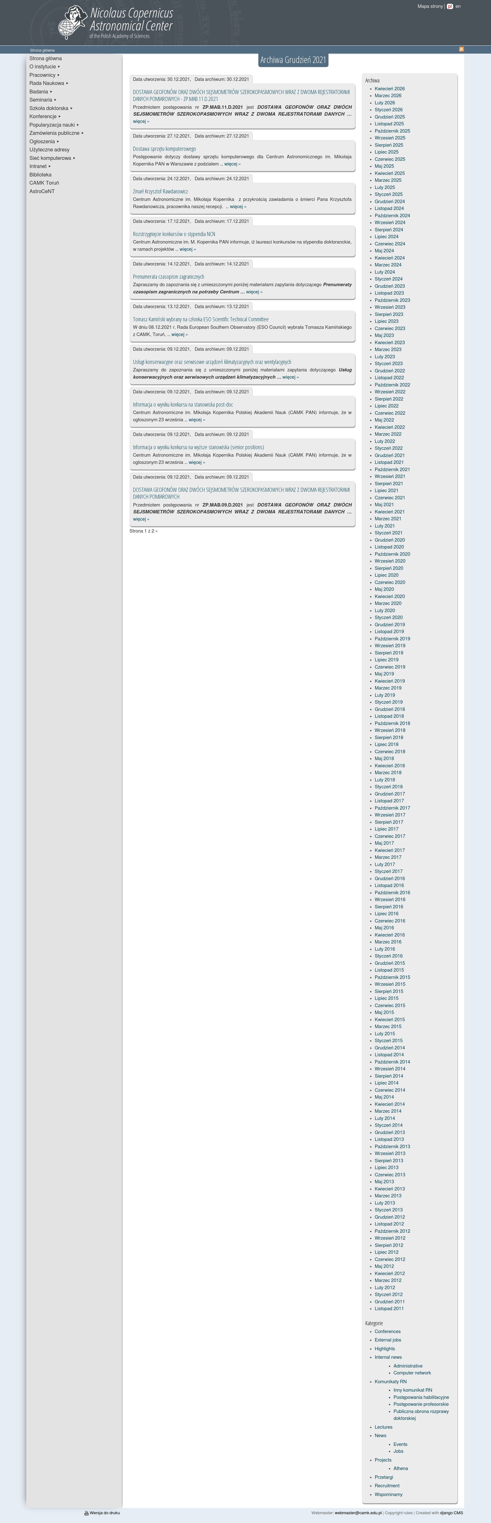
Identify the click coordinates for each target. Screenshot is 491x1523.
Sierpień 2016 (389, 907)
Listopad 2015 (389, 970)
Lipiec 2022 (387, 406)
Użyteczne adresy (49, 149)
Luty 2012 (385, 1287)
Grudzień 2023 (390, 286)
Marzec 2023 (388, 349)
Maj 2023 (384, 335)
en (458, 6)
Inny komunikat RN (413, 1390)
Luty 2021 (385, 526)
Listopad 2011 (389, 1308)
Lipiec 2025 (387, 152)
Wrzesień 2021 (390, 476)
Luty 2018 (385, 780)
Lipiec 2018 (387, 744)
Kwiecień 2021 (390, 512)
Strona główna (45, 58)
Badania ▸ (41, 91)
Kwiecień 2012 (390, 1273)
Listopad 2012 (389, 1224)
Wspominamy (389, 1494)
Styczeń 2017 (389, 871)
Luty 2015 (385, 1034)
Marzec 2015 (388, 1026)
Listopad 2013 (389, 1139)
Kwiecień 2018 (390, 766)
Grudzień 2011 (390, 1302)
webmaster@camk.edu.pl (358, 1513)
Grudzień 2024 (390, 201)
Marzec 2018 (388, 772)
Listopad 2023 (389, 293)
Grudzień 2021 (390, 455)
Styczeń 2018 (389, 787)
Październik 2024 (392, 215)
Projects (383, 1460)
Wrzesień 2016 (390, 899)
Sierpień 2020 (389, 568)
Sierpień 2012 (389, 1245)
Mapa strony (430, 6)
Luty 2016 (385, 949)
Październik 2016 (392, 892)
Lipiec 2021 (387, 490)
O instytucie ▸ (45, 66)
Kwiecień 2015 (390, 1019)
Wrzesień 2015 (390, 984)
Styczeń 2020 (389, 617)
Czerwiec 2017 (390, 836)
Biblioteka (40, 174)
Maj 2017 (384, 843)
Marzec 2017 (388, 857)
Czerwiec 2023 (390, 328)
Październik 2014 (392, 1062)
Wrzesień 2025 (390, 138)
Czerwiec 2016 (390, 921)
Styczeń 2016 (389, 956)
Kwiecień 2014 (390, 1104)
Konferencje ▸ (45, 116)
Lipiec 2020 (387, 575)
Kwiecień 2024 (390, 258)
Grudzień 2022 (390, 371)
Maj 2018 (384, 758)
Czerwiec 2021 (390, 498)
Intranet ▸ (40, 166)
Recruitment (387, 1486)
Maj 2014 (384, 1097)
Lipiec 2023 (387, 321)
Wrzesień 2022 (390, 392)
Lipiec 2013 (387, 1167)
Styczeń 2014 (389, 1125)
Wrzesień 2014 (390, 1069)
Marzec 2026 (388, 95)
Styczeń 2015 (389, 1040)
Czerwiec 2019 (390, 667)
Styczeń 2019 (389, 702)
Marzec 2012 (388, 1280)
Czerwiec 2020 (390, 582)
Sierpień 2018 (389, 737)
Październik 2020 (392, 554)
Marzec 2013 (388, 1196)
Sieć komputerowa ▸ (52, 158)
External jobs (388, 1340)
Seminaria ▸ (43, 99)
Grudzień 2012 (390, 1217)
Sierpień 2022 (389, 399)
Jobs (399, 1451)
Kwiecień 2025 (390, 173)
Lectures (384, 1427)
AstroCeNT (42, 191)
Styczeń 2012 (389, 1294)
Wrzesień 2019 (390, 645)
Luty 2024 (385, 272)
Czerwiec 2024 (390, 244)
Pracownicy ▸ (44, 75)
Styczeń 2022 (389, 448)
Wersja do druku (102, 1513)
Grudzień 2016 (390, 878)
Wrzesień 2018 (390, 730)
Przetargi (384, 1477)
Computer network (412, 1373)
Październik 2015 (392, 977)
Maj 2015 (384, 1012)
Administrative (408, 1366)
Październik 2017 (392, 808)
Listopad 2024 (389, 208)
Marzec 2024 (388, 265)
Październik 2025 (392, 131)
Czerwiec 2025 (390, 159)
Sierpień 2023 (389, 314)
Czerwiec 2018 (390, 751)
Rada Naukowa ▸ (49, 83)
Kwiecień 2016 (390, 935)
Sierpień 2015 (389, 991)
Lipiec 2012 (387, 1252)
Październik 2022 (392, 385)
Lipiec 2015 (387, 998)
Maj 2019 (384, 674)
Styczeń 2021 (389, 533)
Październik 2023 (392, 300)
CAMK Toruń (44, 183)
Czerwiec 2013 (390, 1175)
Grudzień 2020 (390, 540)
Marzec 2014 (388, 1111)
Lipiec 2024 (387, 236)
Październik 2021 (392, 469)
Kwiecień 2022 (390, 427)
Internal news (388, 1357)
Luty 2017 (385, 864)
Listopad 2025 (389, 124)
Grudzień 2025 (390, 117)
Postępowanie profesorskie (421, 1404)
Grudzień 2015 (390, 963)
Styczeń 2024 (389, 279)
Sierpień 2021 (389, 483)
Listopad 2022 (389, 377)
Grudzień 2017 (390, 794)
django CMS (451, 1513)
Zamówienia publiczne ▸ (56, 133)
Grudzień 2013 (390, 1132)
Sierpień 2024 (389, 230)
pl (450, 6)
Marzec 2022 (388, 434)
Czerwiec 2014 (390, 1090)
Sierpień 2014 (389, 1076)
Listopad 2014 (389, 1055)
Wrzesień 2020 (390, 561)
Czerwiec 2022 (390, 413)
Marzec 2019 (388, 688)
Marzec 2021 (388, 519)
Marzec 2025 (388, 180)
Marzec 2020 (388, 603)
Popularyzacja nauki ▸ (54, 125)
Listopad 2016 (389, 885)
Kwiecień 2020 (390, 596)
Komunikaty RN (391, 1381)
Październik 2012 (392, 1231)
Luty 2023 (385, 356)
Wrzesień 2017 (390, 815)
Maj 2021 (384, 504)
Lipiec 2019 (387, 660)
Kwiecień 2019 (390, 681)
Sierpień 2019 (389, 653)
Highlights (385, 1349)
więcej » (141, 121)
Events (401, 1444)
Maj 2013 (384, 1181)
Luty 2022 (385, 441)
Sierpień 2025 (389, 145)
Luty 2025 (385, 187)
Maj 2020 (384, 589)
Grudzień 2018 (390, 709)
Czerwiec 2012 (390, 1259)
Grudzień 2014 (390, 1048)
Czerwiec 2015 (390, 1005)
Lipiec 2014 (387, 1083)
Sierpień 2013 (389, 1160)
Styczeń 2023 (389, 363)
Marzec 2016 (388, 942)
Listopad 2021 (389, 462)
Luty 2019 (385, 695)
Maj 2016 (384, 928)
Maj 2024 (384, 251)
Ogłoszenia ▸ (44, 141)
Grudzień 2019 (390, 624)
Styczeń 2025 (389, 194)
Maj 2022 (384, 420)
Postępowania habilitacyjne (421, 1397)
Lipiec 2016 (387, 913)
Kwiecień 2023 (390, 342)
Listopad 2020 (389, 547)
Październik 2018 (392, 723)
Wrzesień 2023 (390, 307)
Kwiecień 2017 (390, 850)
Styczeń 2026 (389, 110)
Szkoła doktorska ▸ (51, 108)
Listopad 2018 (389, 716)
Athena (401, 1468)
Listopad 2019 (389, 631)
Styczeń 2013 (389, 1210)
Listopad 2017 (389, 801)
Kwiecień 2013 (390, 1189)
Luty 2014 (385, 1118)
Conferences (388, 1331)
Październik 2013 (392, 1146)
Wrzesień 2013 (390, 1153)
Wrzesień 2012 (390, 1238)
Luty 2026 (385, 103)
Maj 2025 (384, 166)
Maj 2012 (384, 1266)
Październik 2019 (392, 639)
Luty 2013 (385, 1203)
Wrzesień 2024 (390, 222)
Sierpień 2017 (389, 822)
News (380, 1435)
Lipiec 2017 (387, 829)
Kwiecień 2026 (390, 89)
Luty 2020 (385, 610)
